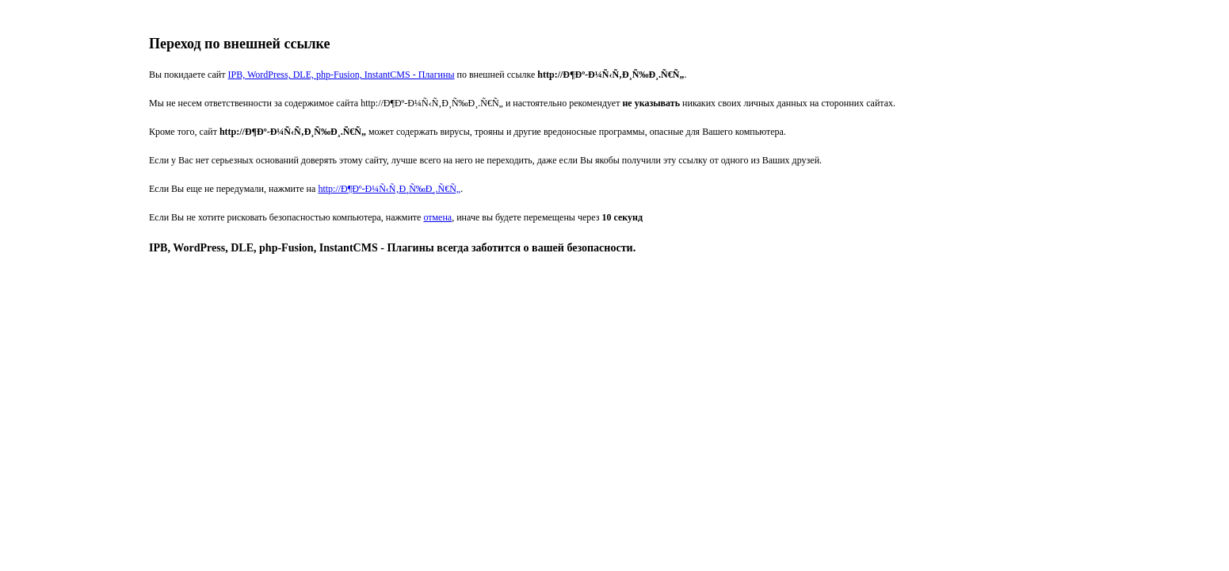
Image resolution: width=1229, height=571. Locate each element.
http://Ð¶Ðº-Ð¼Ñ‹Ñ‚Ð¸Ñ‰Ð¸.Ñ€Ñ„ (389, 188)
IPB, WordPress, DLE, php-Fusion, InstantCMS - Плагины (341, 74)
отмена (437, 217)
